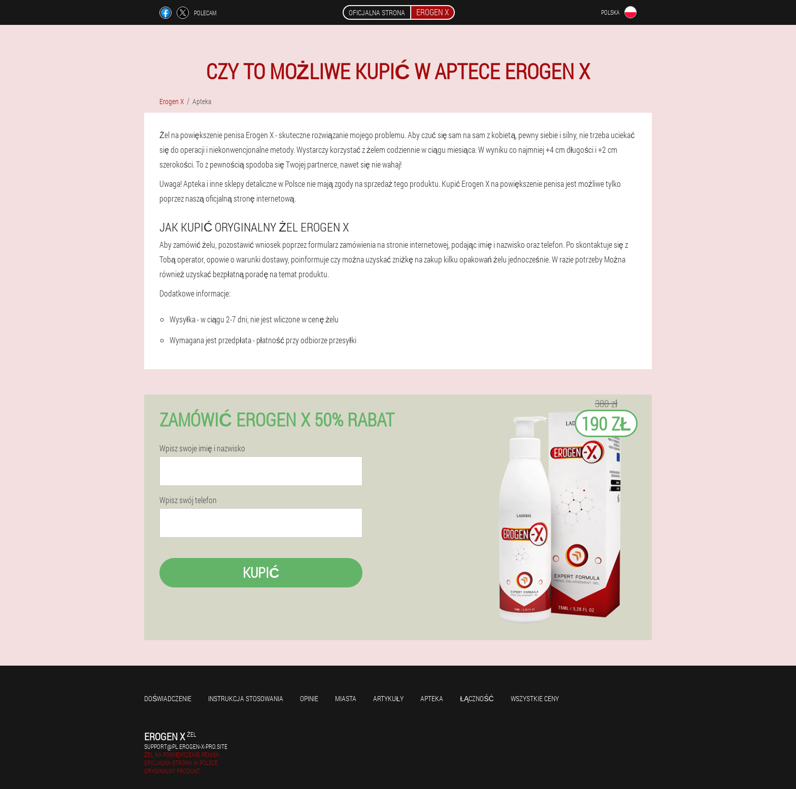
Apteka (431, 698)
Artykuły (388, 698)
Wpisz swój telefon (188, 500)
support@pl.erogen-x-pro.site (185, 746)
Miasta (345, 698)
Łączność (477, 698)
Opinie (309, 698)
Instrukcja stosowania (245, 698)
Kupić (261, 572)
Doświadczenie (167, 698)
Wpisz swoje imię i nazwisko (202, 448)
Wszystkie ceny (535, 698)
